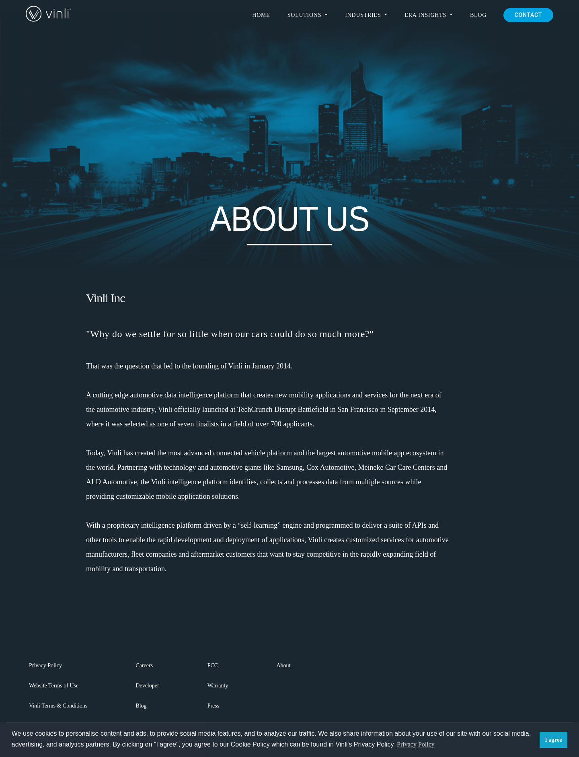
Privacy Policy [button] (416, 744)
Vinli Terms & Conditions (58, 706)
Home (261, 15)
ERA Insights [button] (426, 15)
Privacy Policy (45, 665)
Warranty (217, 686)
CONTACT (528, 15)
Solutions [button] (305, 15)
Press (213, 706)
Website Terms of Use (53, 686)
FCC (212, 665)
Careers (144, 665)
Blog (478, 15)
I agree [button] (553, 739)
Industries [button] (363, 15)
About (283, 665)
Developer (147, 686)
